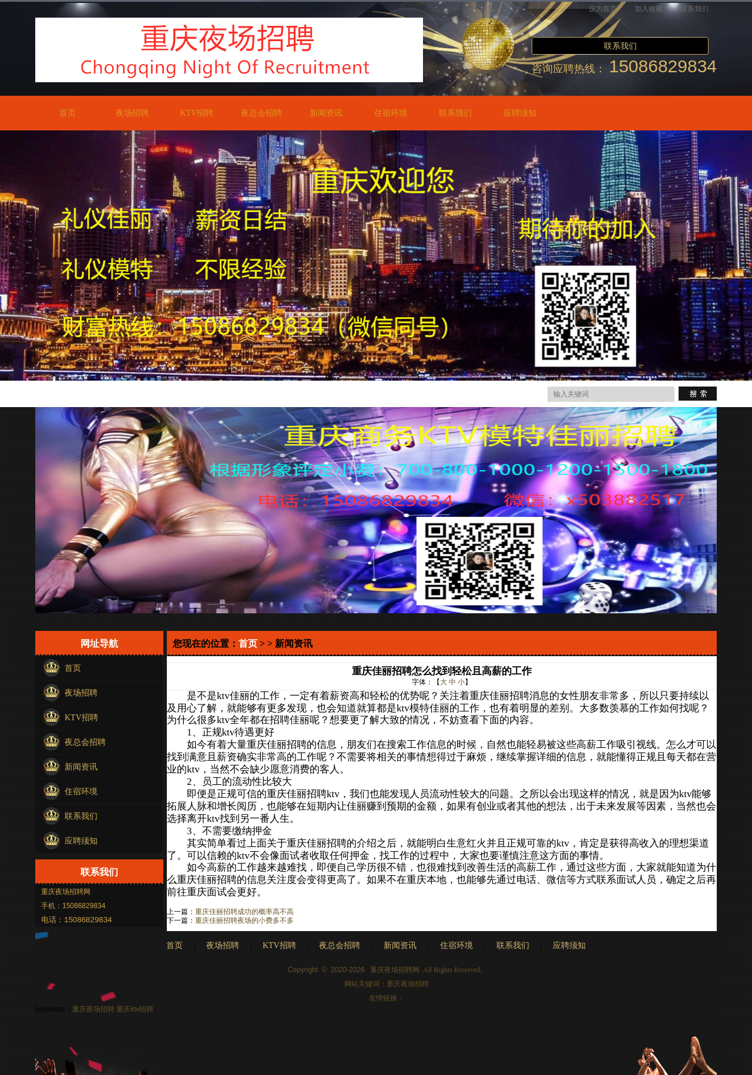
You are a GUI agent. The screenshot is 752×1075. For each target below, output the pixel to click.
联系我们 (694, 9)
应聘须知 (519, 113)
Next (741, 252)
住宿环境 (390, 113)
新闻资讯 (326, 113)
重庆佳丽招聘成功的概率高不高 (244, 912)
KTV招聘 (197, 113)
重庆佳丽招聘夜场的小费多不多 (244, 920)
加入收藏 (648, 9)
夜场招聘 (132, 113)
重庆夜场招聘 (408, 984)
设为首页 (603, 9)
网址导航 (99, 644)
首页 (67, 113)
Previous (11, 252)
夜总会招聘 (261, 113)
